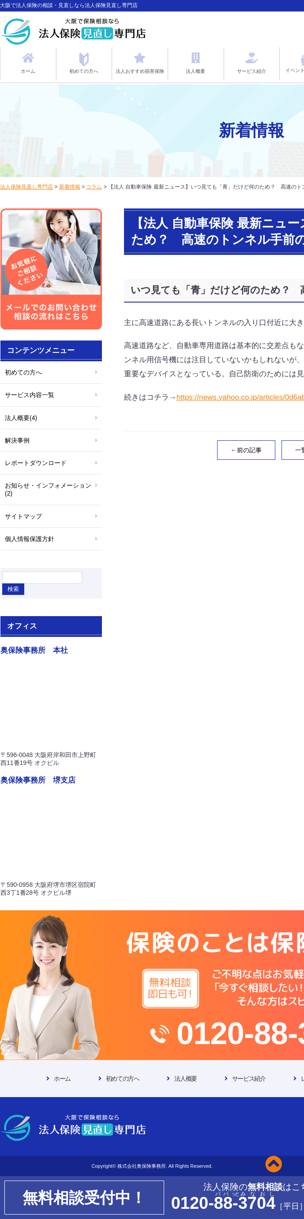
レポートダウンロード (36, 462)
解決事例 (17, 440)
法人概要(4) (21, 417)
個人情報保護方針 (29, 538)
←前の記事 (246, 450)
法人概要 (185, 1078)
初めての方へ (23, 372)
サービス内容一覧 (29, 394)
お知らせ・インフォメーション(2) (48, 489)
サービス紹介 (249, 1078)
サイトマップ (23, 516)
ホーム (62, 1078)
